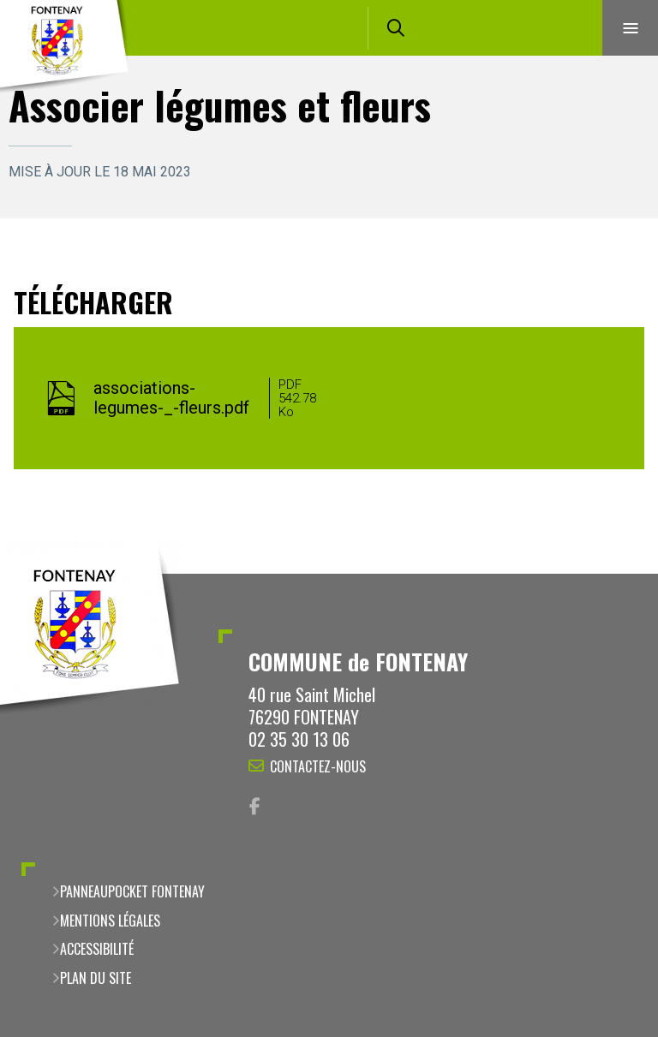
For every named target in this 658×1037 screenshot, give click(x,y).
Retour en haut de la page (615, 573)
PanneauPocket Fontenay (132, 891)
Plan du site (95, 978)
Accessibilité (97, 949)
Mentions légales (110, 920)
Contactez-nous (318, 766)
